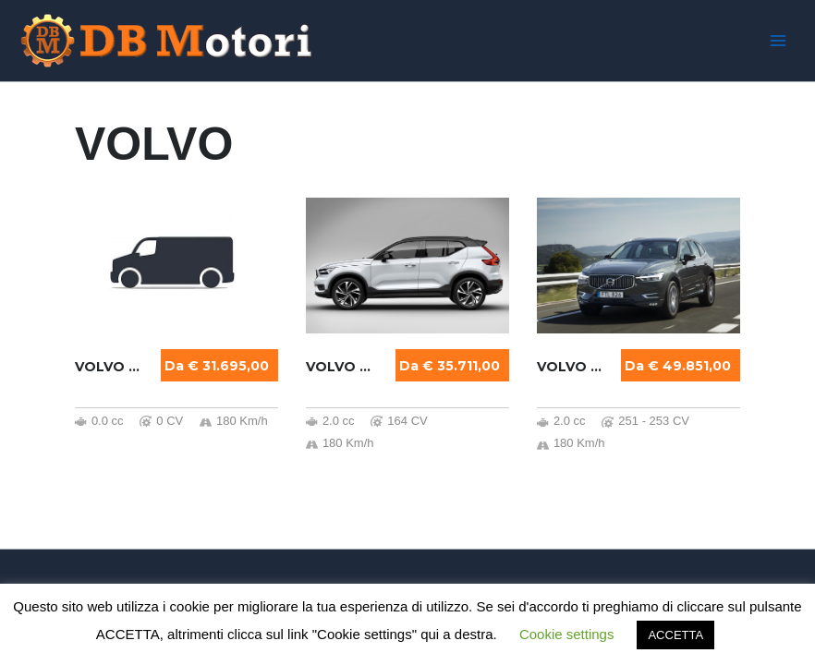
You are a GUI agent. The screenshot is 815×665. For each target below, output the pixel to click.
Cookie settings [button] (566, 634)
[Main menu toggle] (778, 41)
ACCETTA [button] (675, 635)
